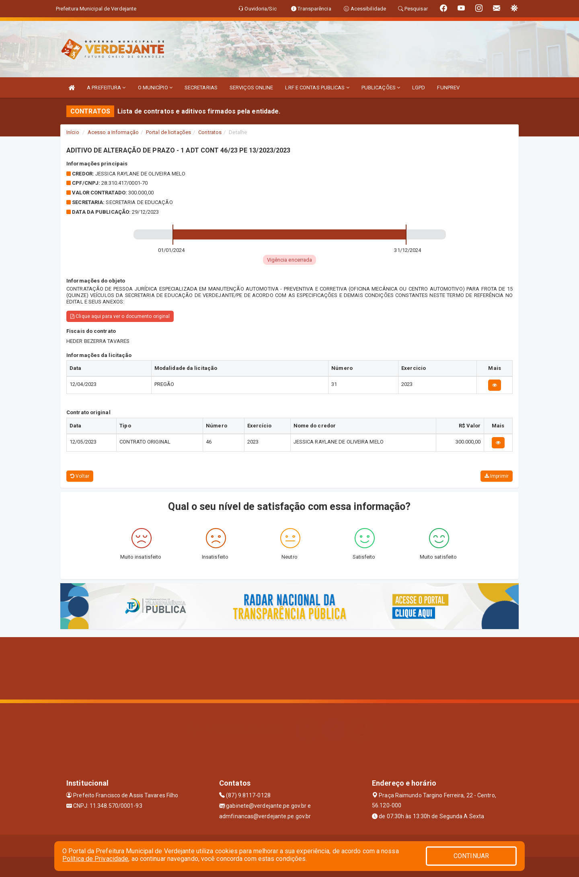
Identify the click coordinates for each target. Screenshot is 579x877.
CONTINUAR (471, 856)
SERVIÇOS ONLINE (251, 88)
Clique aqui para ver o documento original (120, 316)
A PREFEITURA (106, 88)
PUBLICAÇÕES (380, 88)
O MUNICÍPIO (155, 88)
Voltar (79, 476)
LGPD (418, 88)
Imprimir (497, 476)
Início (72, 132)
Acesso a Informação (113, 132)
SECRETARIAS (201, 88)
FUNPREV (448, 88)
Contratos (210, 132)
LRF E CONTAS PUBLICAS (317, 88)
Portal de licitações (168, 132)
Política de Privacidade (95, 859)
